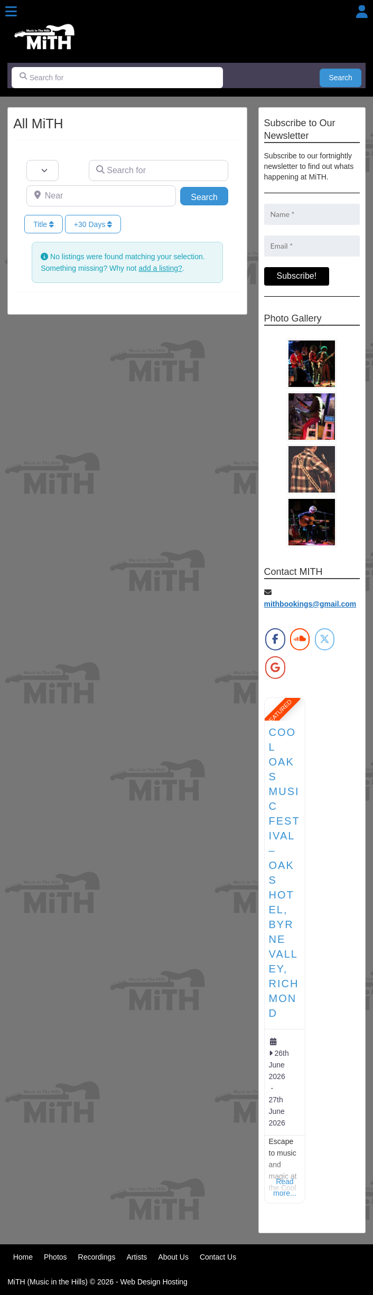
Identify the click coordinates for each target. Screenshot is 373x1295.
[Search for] (117, 77)
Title (43, 224)
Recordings (97, 1257)
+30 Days (93, 224)
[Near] (101, 195)
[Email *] (312, 246)
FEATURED (279, 712)
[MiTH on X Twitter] (324, 639)
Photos (55, 1257)
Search (345, 77)
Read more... (284, 1187)
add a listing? (160, 268)
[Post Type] (42, 170)
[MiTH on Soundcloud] (300, 639)
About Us (173, 1257)
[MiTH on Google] (275, 667)
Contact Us (218, 1257)
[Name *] (312, 214)
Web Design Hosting (153, 1282)
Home (23, 1257)
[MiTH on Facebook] (275, 639)
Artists (136, 1257)
